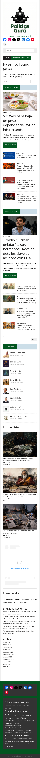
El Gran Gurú (15, 362)
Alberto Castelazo (17, 353)
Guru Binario (15, 371)
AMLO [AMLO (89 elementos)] (28, 702)
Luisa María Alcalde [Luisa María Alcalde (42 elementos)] (18, 732)
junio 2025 (6, 667)
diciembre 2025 (8, 652)
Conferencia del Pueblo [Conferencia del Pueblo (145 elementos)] (14, 715)
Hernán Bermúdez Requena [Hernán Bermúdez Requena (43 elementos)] (12, 728)
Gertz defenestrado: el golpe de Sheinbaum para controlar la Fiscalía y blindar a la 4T (26, 314)
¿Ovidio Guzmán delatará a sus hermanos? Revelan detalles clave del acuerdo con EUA (19, 249)
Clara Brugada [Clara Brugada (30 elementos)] (8, 708)
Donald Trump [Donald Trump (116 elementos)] (20, 718)
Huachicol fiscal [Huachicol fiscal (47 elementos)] (9, 730)
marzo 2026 (7, 645)
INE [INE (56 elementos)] (16, 730)
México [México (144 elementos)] (26, 735)
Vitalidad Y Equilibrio (19, 416)
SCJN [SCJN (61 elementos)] (6, 744)
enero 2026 (7, 649)
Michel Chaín (15, 398)
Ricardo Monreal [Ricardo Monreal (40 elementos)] (29, 741)
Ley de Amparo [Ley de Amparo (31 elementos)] (8, 732)
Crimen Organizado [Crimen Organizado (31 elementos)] (10, 718)
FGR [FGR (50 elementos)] (33, 720)
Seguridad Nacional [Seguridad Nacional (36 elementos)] (22, 744)
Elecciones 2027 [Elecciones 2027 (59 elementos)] (10, 720)
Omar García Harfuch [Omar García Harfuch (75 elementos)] (19, 739)
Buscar (5, 337)
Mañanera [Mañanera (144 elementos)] (9, 735)
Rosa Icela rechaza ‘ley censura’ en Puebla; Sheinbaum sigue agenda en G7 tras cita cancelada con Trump (26, 184)
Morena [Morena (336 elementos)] (18, 735)
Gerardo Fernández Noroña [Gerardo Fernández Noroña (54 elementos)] (13, 725)
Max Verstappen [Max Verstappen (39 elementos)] (28, 732)
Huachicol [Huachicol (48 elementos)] (23, 728)
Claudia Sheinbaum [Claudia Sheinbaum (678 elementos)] (16, 711)
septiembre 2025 (8, 659)
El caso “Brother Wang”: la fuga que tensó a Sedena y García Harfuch (26, 288)
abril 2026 (6, 642)
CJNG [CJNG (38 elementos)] (28, 705)
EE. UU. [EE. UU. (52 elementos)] (29, 718)
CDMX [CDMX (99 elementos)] (24, 705)
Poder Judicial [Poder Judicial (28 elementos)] (8, 741)
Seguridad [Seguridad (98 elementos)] (12, 744)
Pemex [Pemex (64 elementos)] (30, 739)
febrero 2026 (7, 647)
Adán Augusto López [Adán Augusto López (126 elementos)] (17, 702)
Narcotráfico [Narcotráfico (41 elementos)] (8, 739)
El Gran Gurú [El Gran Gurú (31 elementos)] (19, 720)
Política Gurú (15, 407)
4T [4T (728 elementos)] (6, 702)
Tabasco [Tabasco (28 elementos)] (11, 746)
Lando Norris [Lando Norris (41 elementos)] (28, 730)
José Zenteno (15, 389)
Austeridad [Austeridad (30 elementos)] (18, 705)
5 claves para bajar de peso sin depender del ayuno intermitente (19, 123)
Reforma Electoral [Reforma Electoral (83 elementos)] (18, 741)
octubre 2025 (7, 657)
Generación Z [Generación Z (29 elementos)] (16, 723)
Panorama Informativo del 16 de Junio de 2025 (26, 156)
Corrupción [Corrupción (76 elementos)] (28, 715)
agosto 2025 (7, 662)
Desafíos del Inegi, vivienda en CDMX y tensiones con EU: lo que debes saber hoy (26, 301)
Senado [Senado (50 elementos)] (30, 744)
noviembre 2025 (8, 654)
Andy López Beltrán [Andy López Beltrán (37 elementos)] (10, 705)
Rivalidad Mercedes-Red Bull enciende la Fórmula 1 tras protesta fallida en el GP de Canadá (27, 200)
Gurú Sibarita (15, 380)
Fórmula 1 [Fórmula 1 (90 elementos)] (8, 723)
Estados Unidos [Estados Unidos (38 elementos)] (27, 720)
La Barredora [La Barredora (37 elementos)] (21, 730)
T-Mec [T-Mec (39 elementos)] (6, 746)
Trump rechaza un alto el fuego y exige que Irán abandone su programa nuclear (26, 169)
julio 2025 (6, 664)
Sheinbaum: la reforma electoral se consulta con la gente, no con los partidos (26, 327)
